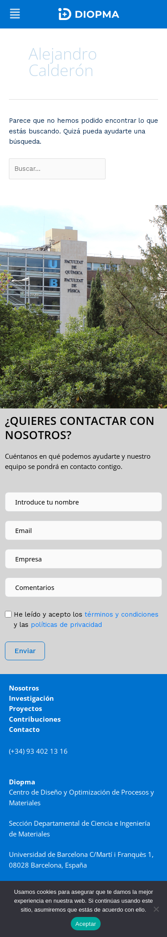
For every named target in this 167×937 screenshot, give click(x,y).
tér (120, 614)
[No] (155, 909)
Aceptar (85, 924)
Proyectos (25, 708)
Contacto (24, 729)
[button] (15, 14)
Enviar (25, 650)
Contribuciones (35, 719)
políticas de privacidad (66, 625)
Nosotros (24, 687)
